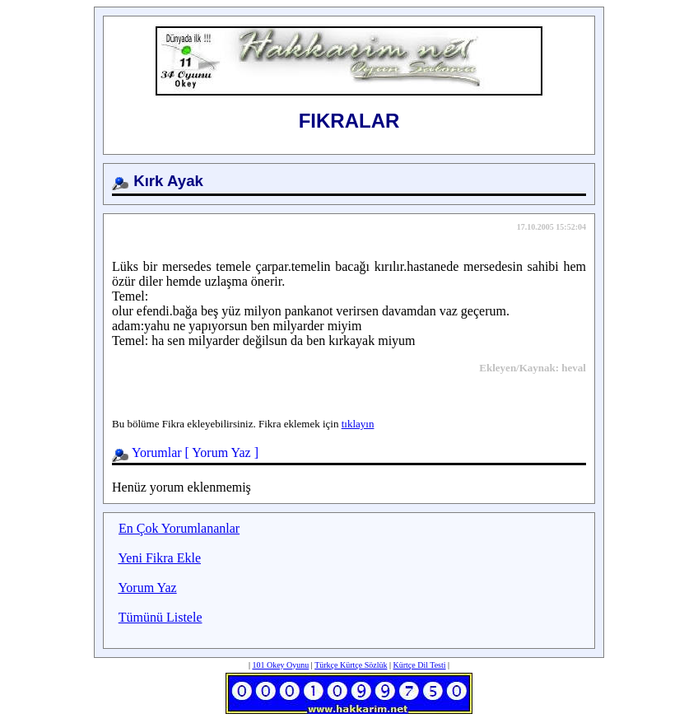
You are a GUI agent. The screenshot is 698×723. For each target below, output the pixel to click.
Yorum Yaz (221, 452)
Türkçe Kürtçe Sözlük (350, 664)
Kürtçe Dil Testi (419, 664)
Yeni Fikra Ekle (159, 558)
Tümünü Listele (160, 617)
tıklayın (358, 423)
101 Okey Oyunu (280, 664)
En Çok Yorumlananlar (179, 528)
